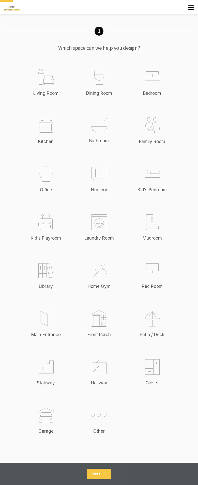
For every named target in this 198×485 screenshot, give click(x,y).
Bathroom (99, 140)
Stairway (46, 382)
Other (104, 420)
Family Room (152, 141)
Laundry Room (99, 238)
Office (46, 189)
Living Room (45, 93)
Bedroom (152, 93)
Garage (46, 431)
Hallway (99, 382)
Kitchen (46, 141)
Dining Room (99, 93)
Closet (152, 382)
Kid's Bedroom (152, 189)
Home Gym (99, 286)
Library (46, 286)
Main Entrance (46, 334)
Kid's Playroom (46, 238)
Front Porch (99, 334)
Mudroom (152, 238)
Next (99, 473)
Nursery (99, 189)
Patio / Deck (152, 334)
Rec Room (152, 286)
